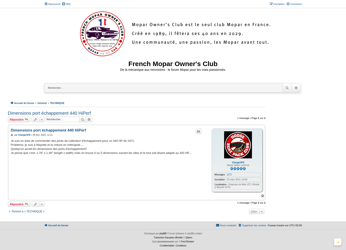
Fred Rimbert (187, 241)
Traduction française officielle (168, 237)
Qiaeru (188, 237)
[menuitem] (66, 4)
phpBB (162, 233)
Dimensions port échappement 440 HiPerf (49, 113)
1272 (229, 174)
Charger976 (238, 162)
